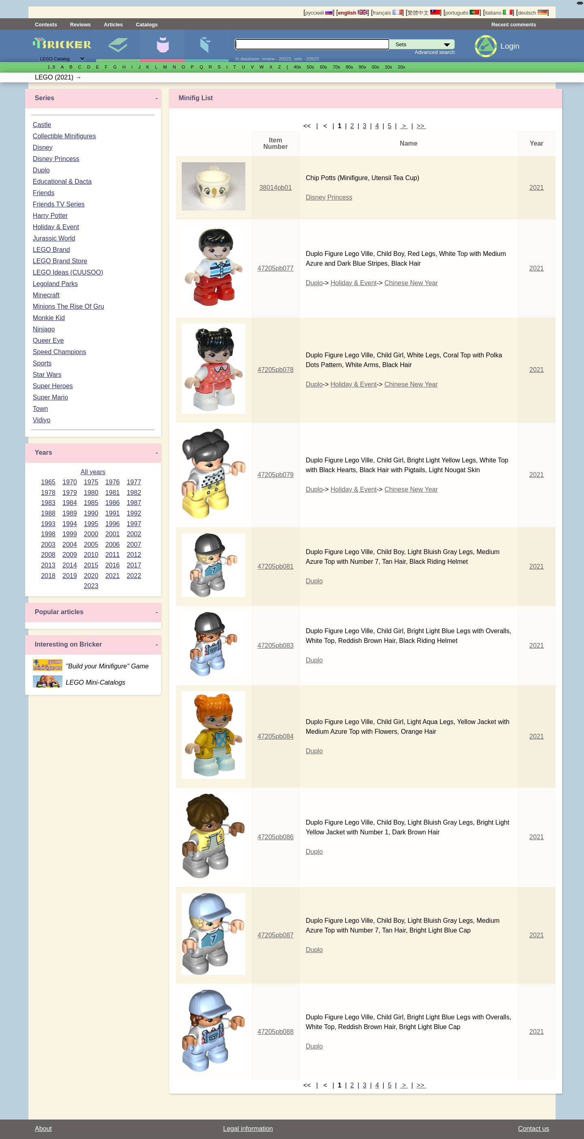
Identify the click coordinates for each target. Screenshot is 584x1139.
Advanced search (435, 52)
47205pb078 (276, 369)
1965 (48, 482)
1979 (69, 492)
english (352, 13)
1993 (48, 523)
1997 (134, 523)
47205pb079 (276, 474)
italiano (499, 13)
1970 (69, 482)
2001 (112, 534)
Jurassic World (54, 238)
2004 (69, 544)
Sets (118, 45)
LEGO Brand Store (60, 261)
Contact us (533, 1128)
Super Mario (50, 397)
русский (319, 13)
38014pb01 (275, 187)
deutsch (532, 13)
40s (297, 66)
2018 (48, 575)
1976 (112, 482)
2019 (69, 575)
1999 (69, 534)
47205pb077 (276, 268)
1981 (112, 492)
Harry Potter (50, 215)
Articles (113, 24)
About (43, 1128)
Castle (42, 124)
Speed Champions (59, 351)
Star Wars (47, 374)
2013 (48, 565)
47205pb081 (276, 566)
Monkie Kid (49, 317)
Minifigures (162, 45)
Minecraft (46, 295)
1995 (91, 523)
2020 (91, 575)
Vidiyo (41, 420)
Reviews (80, 24)
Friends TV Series (59, 204)
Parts (206, 45)
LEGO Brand (51, 249)
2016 (112, 565)
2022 (134, 575)
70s (336, 66)
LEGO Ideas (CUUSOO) (68, 272)
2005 (91, 544)
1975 (91, 482)
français (387, 13)
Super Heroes (53, 386)
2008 (48, 554)
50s (310, 66)
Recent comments (514, 24)
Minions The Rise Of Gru (68, 306)
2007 (134, 544)
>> (421, 125)
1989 (69, 513)
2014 (69, 565)
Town (40, 408)
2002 (134, 534)
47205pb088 (276, 1031)
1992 (134, 513)
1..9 (51, 66)
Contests (46, 24)
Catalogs (147, 24)
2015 (91, 565)
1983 (48, 502)
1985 (91, 502)
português (462, 13)
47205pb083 (276, 645)
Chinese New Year (411, 282)
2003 (48, 544)
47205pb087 (276, 935)
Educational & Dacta (62, 181)
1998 (48, 534)
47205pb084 (276, 736)
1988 (48, 513)
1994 (69, 523)
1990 (91, 513)
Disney (43, 147)
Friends (43, 192)
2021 (112, 575)
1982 (134, 492)
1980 (91, 492)
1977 (134, 482)
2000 (91, 534)
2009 (69, 554)
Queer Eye (48, 340)
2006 (112, 544)
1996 (112, 523)
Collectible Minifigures (64, 136)
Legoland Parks (55, 283)
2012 (134, 554)
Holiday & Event (56, 227)
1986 (112, 502)
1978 (48, 492)
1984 (69, 502)
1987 (134, 502)
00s (375, 66)
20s (401, 66)
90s (362, 66)
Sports (42, 363)
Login (510, 46)
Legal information (248, 1128)
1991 (112, 513)
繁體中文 (424, 13)
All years (93, 471)
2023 (91, 585)
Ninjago (44, 329)
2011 (112, 554)
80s (349, 66)
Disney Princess (56, 158)
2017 (134, 565)
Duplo (41, 170)
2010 (91, 554)
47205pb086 (276, 837)
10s (388, 66)
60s (323, 66)
